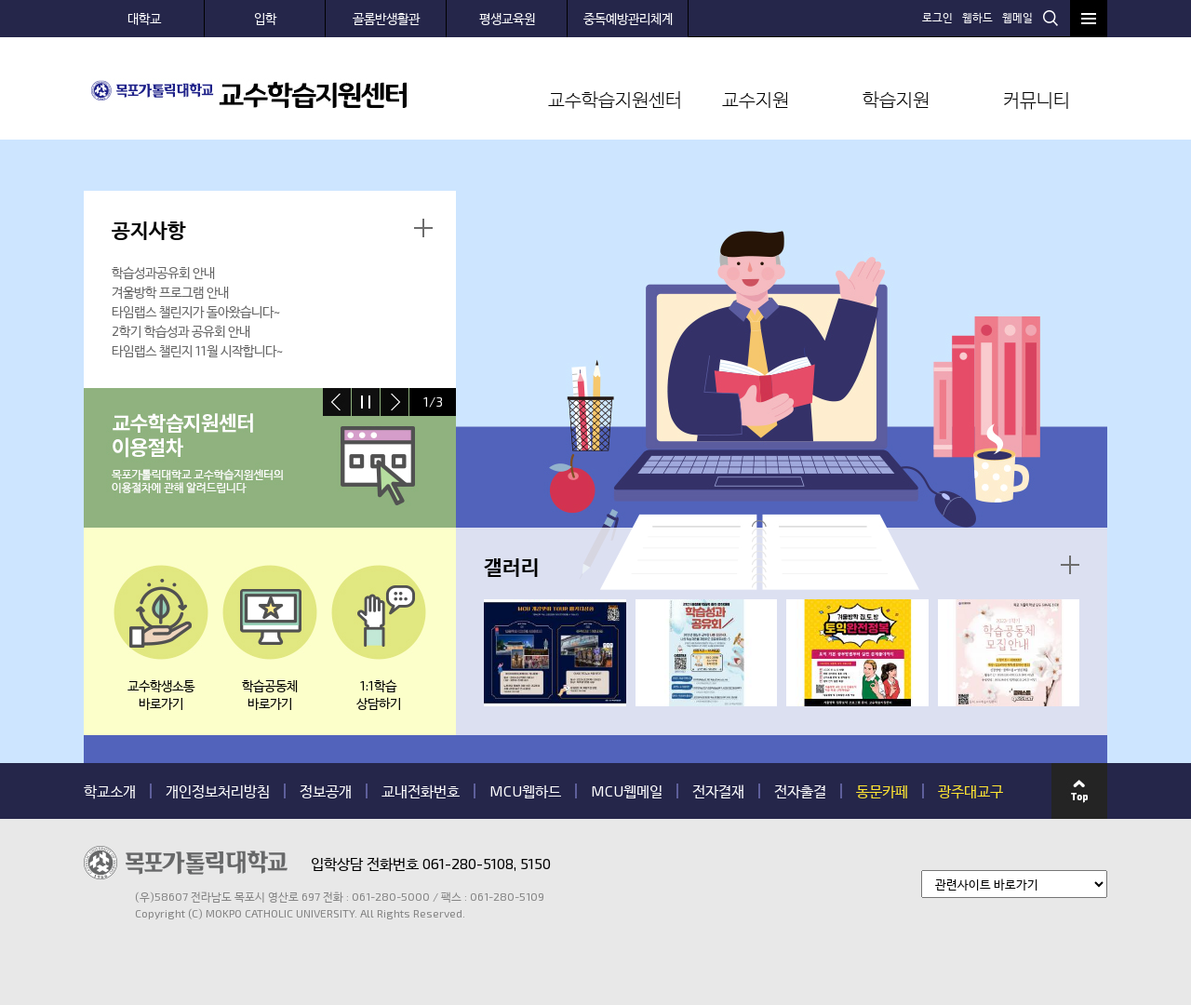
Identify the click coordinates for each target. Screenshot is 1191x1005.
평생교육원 (507, 18)
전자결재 (718, 791)
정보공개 (326, 791)
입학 (265, 18)
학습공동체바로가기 (270, 694)
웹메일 (1017, 16)
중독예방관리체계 (628, 18)
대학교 (144, 18)
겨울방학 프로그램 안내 (170, 292)
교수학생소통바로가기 (160, 694)
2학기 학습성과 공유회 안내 (181, 331)
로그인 (937, 16)
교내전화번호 (420, 791)
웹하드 (977, 16)
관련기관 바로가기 (84, 920)
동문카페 (882, 791)
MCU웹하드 (525, 791)
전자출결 (800, 791)
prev (337, 402)
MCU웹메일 (626, 791)
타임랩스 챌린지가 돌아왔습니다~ (196, 311)
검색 (1050, 17)
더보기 (423, 228)
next (394, 402)
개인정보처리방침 (218, 791)
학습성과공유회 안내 (163, 272)
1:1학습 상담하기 (378, 694)
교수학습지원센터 (615, 98)
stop (366, 402)
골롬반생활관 (386, 18)
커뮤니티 (1036, 98)
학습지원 (896, 98)
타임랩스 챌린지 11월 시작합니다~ (197, 350)
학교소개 (110, 791)
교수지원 (755, 98)
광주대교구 (970, 791)
